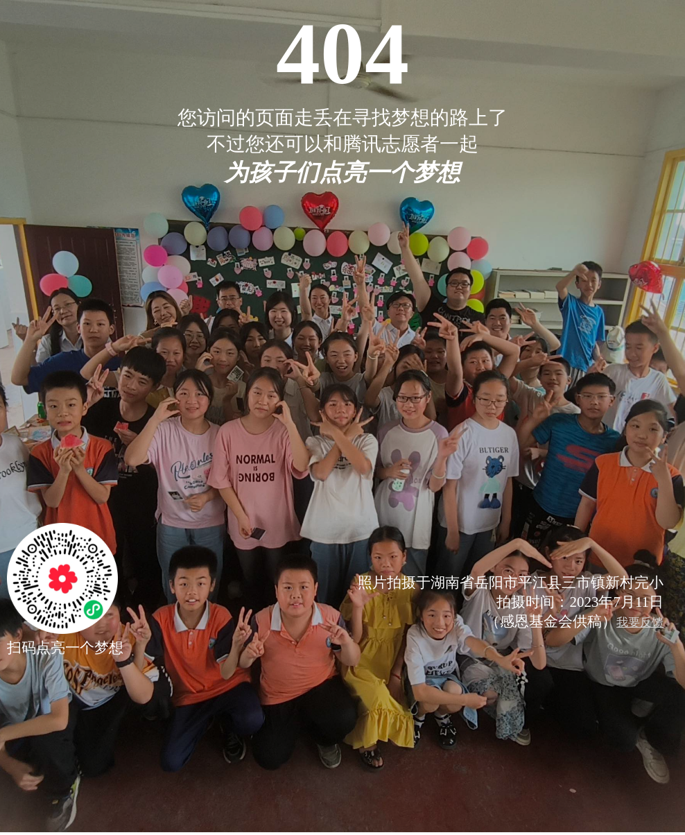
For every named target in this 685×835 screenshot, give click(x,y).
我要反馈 (640, 622)
